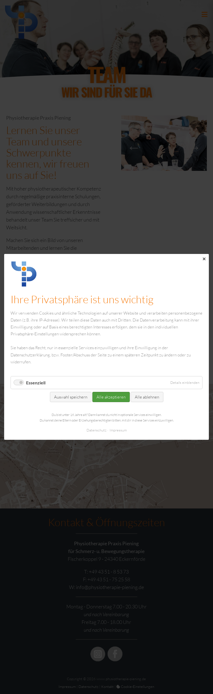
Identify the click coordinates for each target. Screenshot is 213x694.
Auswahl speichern (70, 397)
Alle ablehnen (147, 397)
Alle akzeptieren (111, 397)
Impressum (118, 430)
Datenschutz (96, 430)
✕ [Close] (204, 258)
